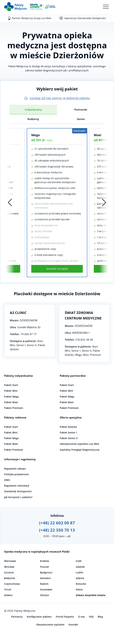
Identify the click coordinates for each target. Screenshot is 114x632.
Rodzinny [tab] (33, 119)
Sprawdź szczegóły (57, 268)
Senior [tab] (81, 119)
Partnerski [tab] (80, 109)
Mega (35, 135)
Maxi (97, 135)
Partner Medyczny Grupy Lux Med (31, 18)
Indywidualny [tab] (33, 109)
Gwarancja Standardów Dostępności (85, 18)
